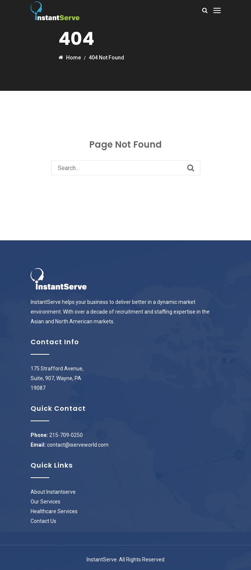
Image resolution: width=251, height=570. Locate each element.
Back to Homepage (125, 187)
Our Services (45, 502)
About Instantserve (53, 492)
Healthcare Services (54, 511)
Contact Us (43, 521)
